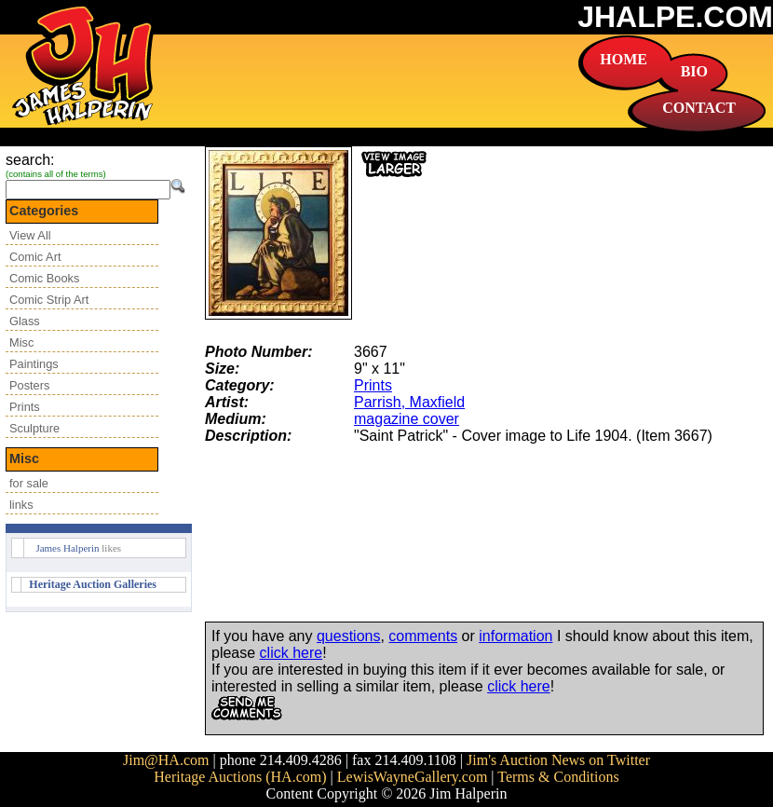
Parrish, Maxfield (409, 402)
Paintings (34, 364)
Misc (21, 342)
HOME (623, 59)
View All (30, 235)
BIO (694, 71)
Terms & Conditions (557, 777)
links (21, 505)
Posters (29, 385)
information (515, 636)
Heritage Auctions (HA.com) (240, 777)
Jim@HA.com (166, 760)
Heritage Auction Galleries (92, 584)
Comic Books (44, 278)
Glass (24, 321)
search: (30, 160)
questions (349, 636)
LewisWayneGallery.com (412, 777)
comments (422, 636)
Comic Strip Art (48, 300)
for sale (28, 483)
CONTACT (699, 108)
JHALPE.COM (675, 17)
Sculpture (34, 428)
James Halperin (67, 548)
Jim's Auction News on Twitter (558, 760)
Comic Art (35, 257)
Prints (24, 407)
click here (291, 653)
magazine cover (406, 419)
